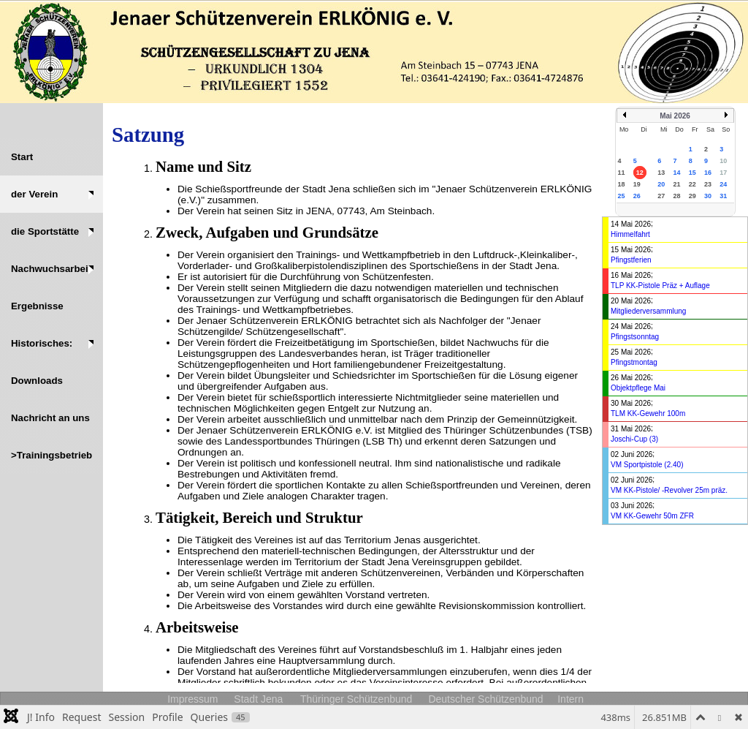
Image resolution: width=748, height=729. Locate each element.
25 (621, 196)
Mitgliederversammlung (648, 311)
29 (692, 196)
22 (692, 184)
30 (707, 196)
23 (707, 184)
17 (723, 172)
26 (637, 196)
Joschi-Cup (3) (634, 439)
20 (661, 184)
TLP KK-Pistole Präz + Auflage (660, 286)
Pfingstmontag (634, 362)
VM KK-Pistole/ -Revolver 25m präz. (669, 490)
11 (621, 172)
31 (723, 196)
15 (692, 172)
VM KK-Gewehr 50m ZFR (652, 516)
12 (640, 172)
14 (676, 172)
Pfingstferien (631, 260)
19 (637, 184)
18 (621, 184)
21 (676, 184)
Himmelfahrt (630, 234)
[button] (51, 194)
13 (661, 172)
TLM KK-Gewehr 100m (648, 413)
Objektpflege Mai (638, 388)
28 (676, 196)
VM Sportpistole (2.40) (647, 465)
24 (723, 184)
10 (723, 161)
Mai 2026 (675, 116)
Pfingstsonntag (635, 337)
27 (661, 196)
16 (707, 172)
